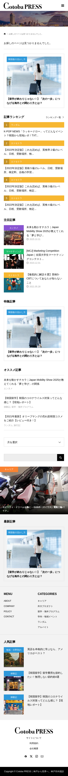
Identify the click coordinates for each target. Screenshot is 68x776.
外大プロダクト (45, 606)
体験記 (7, 407)
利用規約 (34, 743)
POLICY (8, 611)
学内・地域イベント (47, 616)
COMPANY (9, 606)
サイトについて (34, 738)
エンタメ (8, 388)
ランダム (8, 425)
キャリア (42, 601)
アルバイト (43, 627)
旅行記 (17, 425)
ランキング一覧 (53, 117)
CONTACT (9, 616)
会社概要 (34, 748)
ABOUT (7, 601)
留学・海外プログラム (22, 407)
